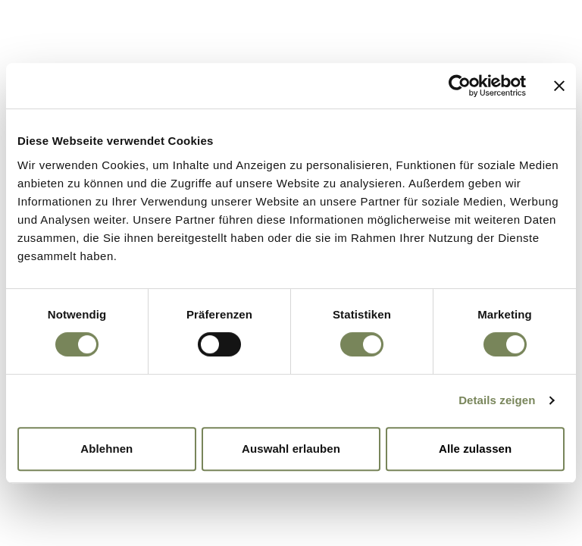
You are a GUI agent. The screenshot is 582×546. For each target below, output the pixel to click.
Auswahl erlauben (291, 448)
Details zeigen (496, 400)
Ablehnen (106, 448)
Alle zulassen (475, 448)
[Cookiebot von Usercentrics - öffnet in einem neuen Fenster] (459, 85)
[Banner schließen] (559, 85)
